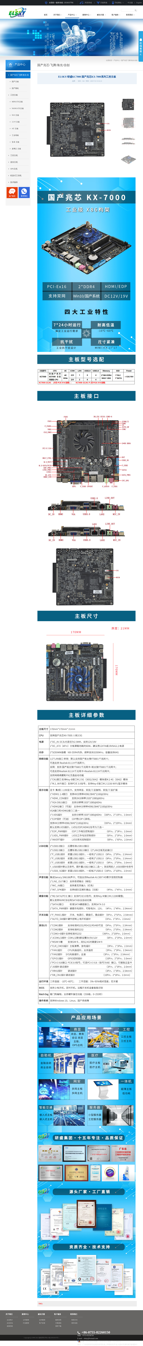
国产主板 (15, 82)
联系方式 (74, 1320)
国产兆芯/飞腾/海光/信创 (129, 60)
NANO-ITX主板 (18, 108)
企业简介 (10, 1320)
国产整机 (15, 88)
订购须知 (58, 1323)
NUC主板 (15, 115)
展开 (141, 47)
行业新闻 (26, 1323)
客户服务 (116, 15)
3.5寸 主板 (16, 122)
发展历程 (10, 1326)
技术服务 (14, 182)
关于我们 (57, 15)
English (139, 3)
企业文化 (10, 1323)
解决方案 (101, 15)
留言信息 (74, 1323)
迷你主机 (14, 162)
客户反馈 (42, 1323)
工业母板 (15, 135)
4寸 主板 (15, 129)
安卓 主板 (15, 142)
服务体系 (58, 1320)
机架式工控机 (16, 176)
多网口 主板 (16, 149)
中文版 (130, 3)
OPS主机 (14, 169)
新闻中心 (86, 15)
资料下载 (58, 1326)
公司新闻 (26, 1320)
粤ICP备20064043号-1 (52, 1338)
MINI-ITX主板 (17, 102)
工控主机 (14, 155)
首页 (45, 15)
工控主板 (14, 95)
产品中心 (72, 15)
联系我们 (130, 15)
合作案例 (42, 1320)
